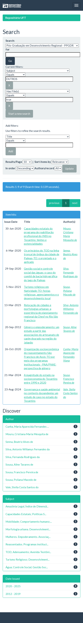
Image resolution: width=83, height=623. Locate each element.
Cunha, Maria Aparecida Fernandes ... (27, 426)
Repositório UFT (15, 17)
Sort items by (42, 161)
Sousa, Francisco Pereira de (68, 378)
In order (10, 168)
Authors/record (44, 168)
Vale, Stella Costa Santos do (70, 393)
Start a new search (19, 113)
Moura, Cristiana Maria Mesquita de (27, 434)
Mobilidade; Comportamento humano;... (29, 521)
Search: (10, 40)
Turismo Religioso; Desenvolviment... (27, 559)
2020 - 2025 (13, 586)
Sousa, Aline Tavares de (19, 464)
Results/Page (14, 161)
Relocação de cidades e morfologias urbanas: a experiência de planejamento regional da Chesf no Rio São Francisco (41, 312)
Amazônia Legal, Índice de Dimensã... (27, 506)
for (7, 49)
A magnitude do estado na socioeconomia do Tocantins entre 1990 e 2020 (40, 378)
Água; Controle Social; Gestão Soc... (27, 567)
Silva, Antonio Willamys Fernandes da (71, 308)
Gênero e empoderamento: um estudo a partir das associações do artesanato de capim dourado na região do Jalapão (41, 334)
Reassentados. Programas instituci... (27, 544)
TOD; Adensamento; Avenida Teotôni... (28, 552)
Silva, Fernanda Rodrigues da (70, 272)
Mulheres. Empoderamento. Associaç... (28, 536)
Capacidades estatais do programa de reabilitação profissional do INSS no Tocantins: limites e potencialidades (39, 236)
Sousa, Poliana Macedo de (69, 290)
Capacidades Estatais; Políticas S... (26, 514)
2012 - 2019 (13, 593)
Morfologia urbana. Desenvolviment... (28, 529)
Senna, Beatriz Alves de (70, 254)
